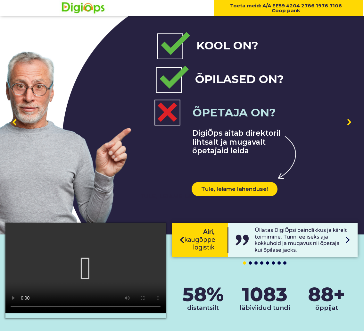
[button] (15, 122)
